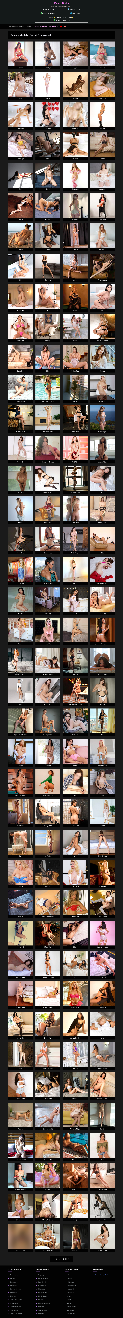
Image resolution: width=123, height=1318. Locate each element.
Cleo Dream (102, 856)
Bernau (12, 1278)
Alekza (47, 310)
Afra (20, 704)
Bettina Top (20, 1008)
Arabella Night (20, 1159)
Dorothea (47, 886)
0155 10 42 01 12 (48, 14)
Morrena (102, 250)
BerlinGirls (75, 14)
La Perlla (47, 856)
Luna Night (102, 432)
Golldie (48, 219)
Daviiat (75, 401)
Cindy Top (48, 1099)
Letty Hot (20, 371)
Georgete (75, 189)
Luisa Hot (75, 826)
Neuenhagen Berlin (44, 1303)
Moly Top (47, 947)
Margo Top (21, 1099)
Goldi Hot (102, 886)
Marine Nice (20, 977)
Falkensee (13, 1292)
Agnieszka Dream (20, 735)
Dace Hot (20, 826)
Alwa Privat (75, 1008)
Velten (69, 1299)
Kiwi (47, 371)
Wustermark (71, 1313)
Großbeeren (14, 1303)
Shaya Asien (48, 492)
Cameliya (102, 1008)
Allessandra (102, 280)
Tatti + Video (102, 917)
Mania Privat (20, 432)
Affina (102, 553)
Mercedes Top (20, 674)
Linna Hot (48, 704)
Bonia (20, 886)
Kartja (102, 1129)
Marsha (75, 128)
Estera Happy (48, 795)
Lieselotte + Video (75, 704)
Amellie (75, 250)
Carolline (75, 341)
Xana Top (48, 613)
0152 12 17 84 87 (75, 10)
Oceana (102, 371)
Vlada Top (75, 523)
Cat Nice (20, 492)
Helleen (75, 219)
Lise (75, 644)
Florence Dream (48, 977)
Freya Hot (21, 583)
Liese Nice (48, 644)
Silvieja (75, 1220)
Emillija (48, 341)
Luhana (48, 250)
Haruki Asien (48, 583)
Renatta (21, 1129)
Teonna (48, 765)
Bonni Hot (48, 553)
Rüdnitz (69, 1278)
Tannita (21, 523)
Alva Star (75, 1250)
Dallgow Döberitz (15, 1289)
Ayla (102, 492)
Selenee (20, 128)
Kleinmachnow (43, 1278)
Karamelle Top (20, 1190)
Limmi (75, 977)
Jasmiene (48, 1190)
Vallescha (20, 341)
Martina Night (75, 1129)
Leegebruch (42, 1282)
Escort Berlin (61, 3)
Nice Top (75, 1190)
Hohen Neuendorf (16, 1313)
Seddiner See (71, 1289)
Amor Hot (20, 462)
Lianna (47, 189)
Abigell (75, 674)
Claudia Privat (75, 492)
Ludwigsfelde (42, 1285)
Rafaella (102, 735)
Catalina (102, 401)
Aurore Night (102, 462)
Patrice (102, 826)
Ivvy (75, 856)
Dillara (75, 947)
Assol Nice (21, 553)
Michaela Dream (48, 401)
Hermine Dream (48, 462)
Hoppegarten (42, 1275)
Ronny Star (102, 523)
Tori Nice (75, 462)
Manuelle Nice (75, 1038)
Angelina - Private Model (102, 644)
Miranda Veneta (21, 795)
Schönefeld (70, 1282)
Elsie (102, 795)
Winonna (75, 1099)
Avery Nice (48, 826)
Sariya (102, 128)
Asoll (75, 310)
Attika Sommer (102, 341)
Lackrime (102, 98)
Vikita (102, 1159)
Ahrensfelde (14, 1275)
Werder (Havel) (71, 1306)
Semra (20, 917)
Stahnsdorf (70, 1292)
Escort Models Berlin (16, 26)
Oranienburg (42, 1310)
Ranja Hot (48, 523)
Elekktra (21, 68)
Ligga (75, 68)
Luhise (47, 159)
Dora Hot (75, 613)
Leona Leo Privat (47, 1068)
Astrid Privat (20, 1250)
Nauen (40, 1299)
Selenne (75, 159)
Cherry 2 (20, 947)
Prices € (30, 26)
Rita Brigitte (47, 1159)
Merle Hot (75, 917)
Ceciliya (48, 68)
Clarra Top (102, 613)
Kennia (75, 98)
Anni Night (102, 977)
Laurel (20, 644)
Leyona (75, 1068)
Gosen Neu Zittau (16, 1299)
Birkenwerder (14, 1282)
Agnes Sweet (48, 1250)
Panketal (41, 1313)
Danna (75, 765)
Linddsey (20, 310)
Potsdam (69, 1275)
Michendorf (42, 1289)
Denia (20, 219)
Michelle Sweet (48, 1220)
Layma (20, 613)
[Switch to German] (61, 26)
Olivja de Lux (21, 1220)
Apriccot (102, 189)
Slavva (48, 98)
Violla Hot (20, 1038)
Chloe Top (75, 371)
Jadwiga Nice (102, 583)
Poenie (102, 68)
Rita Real (75, 583)
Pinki (20, 1068)
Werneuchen (71, 1310)
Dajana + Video (102, 947)
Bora (20, 189)
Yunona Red (102, 765)
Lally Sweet (20, 401)
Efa (20, 98)
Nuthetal (41, 1306)
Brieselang (13, 1285)
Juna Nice (75, 432)
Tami (20, 856)
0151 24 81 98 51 (49, 10)
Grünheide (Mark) (16, 1306)
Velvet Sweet (48, 432)
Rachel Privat (102, 1250)
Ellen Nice (75, 886)
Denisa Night (48, 1129)
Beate (20, 765)
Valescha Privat (102, 1220)
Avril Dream (75, 553)
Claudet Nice (102, 674)
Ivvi (75, 795)
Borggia (48, 280)
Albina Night (102, 1068)
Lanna (75, 280)
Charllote (102, 219)
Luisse (102, 159)
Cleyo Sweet (48, 1008)
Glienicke (13, 1296)
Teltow (69, 1296)
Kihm (21, 280)
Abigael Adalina (48, 917)
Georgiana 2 (48, 735)
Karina (102, 704)
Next (67, 1259)
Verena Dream (102, 1099)
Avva (102, 1038)
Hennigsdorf (14, 1310)
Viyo (102, 310)
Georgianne (102, 1190)
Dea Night (21, 159)
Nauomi (21, 250)
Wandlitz (69, 1303)
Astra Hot (75, 1159)
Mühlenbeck (42, 1296)
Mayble (48, 128)
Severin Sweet (48, 674)
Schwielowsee (71, 1285)
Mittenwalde (42, 1292)
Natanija (75, 735)
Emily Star (48, 1038)
